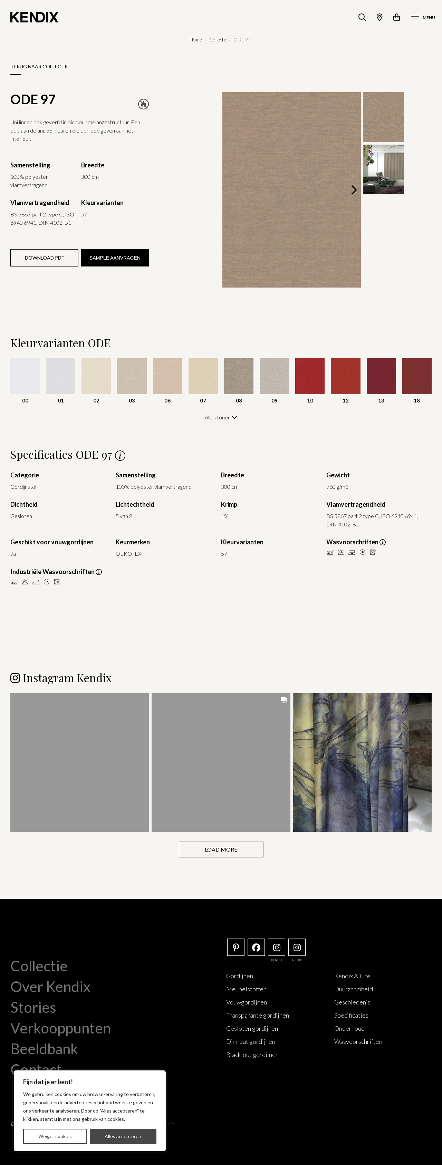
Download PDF (44, 258)
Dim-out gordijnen (250, 1041)
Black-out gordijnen (252, 1054)
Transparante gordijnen (257, 1015)
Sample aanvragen (115, 258)
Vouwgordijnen (246, 1002)
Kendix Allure (352, 975)
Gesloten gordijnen (252, 1028)
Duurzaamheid (353, 988)
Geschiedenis (352, 1002)
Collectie (218, 39)
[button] (79, 762)
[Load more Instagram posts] (221, 849)
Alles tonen (221, 417)
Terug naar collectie (39, 66)
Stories (33, 1007)
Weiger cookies (55, 1136)
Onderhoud (349, 1028)
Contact (36, 1069)
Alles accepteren (123, 1136)
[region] (90, 1110)
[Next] (353, 189)
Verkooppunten (60, 1027)
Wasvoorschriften (358, 1041)
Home (196, 39)
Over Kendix (50, 986)
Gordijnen (239, 975)
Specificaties (351, 1015)
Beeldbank (44, 1048)
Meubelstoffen (246, 988)
